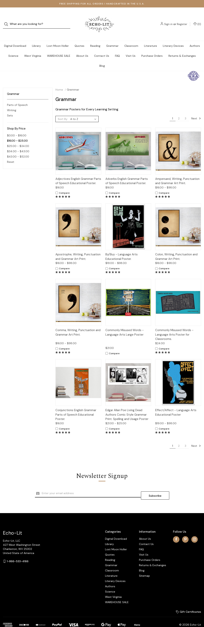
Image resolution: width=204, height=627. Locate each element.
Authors (195, 38)
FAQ (117, 48)
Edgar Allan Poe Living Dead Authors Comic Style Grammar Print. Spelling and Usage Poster (126, 406)
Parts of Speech (17, 97)
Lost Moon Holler (58, 38)
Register (182, 20)
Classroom (131, 38)
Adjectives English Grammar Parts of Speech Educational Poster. (78, 173)
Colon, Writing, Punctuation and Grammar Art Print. (176, 249)
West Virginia (32, 48)
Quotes (79, 38)
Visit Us (130, 48)
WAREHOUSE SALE (58, 48)
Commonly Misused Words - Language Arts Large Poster (124, 324)
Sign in (168, 20)
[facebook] (176, 529)
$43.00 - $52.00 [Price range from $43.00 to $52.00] (18, 148)
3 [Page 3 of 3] (185, 110)
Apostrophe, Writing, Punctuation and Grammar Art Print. (78, 249)
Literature (150, 38)
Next (196, 111)
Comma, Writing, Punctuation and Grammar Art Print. (78, 324)
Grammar (112, 38)
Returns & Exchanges (182, 48)
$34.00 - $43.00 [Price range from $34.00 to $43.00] (18, 143)
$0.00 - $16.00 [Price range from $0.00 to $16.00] (16, 127)
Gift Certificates (188, 602)
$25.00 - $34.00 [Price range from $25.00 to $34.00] (18, 138)
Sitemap (144, 566)
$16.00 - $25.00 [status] (17, 133)
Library (36, 38)
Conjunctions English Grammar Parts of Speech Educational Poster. (75, 406)
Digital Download (15, 38)
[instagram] (194, 529)
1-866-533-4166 (18, 551)
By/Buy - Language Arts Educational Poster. (121, 249)
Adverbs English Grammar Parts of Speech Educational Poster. (126, 173)
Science (13, 48)
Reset (10, 154)
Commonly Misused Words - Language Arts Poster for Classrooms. (174, 326)
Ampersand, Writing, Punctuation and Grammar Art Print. (177, 173)
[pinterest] (185, 529)
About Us (82, 48)
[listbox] (84, 111)
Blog (102, 58)
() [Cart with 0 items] (197, 20)
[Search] (7, 20)
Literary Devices (173, 38)
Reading (95, 38)
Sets (10, 107)
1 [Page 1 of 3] (172, 110)
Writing (11, 102)
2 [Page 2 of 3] (179, 110)
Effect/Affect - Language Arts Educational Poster (175, 404)
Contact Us (101, 48)
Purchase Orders (152, 48)
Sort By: (63, 111)
